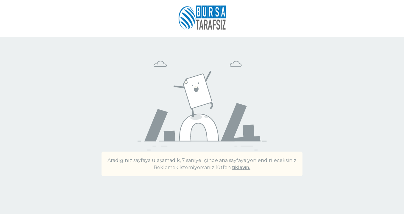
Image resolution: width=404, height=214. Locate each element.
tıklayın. (241, 167)
